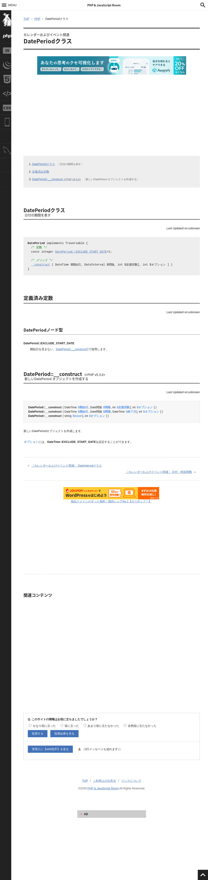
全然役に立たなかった (140, 725)
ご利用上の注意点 (104, 780)
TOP (26, 18)
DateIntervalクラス (66, 465)
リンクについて (131, 780)
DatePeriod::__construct (56, 179)
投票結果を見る (64, 733)
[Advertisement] (109, 109)
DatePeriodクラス (43, 164)
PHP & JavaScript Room (104, 5)
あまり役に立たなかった (101, 725)
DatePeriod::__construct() (72, 349)
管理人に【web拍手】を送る (50, 749)
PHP (37, 18)
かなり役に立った (42, 725)
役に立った (70, 725)
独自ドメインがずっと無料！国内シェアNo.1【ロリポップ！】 (111, 501)
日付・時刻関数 (158, 472)
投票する (37, 733)
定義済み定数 (40, 171)
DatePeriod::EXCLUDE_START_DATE (81, 252)
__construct (40, 265)
